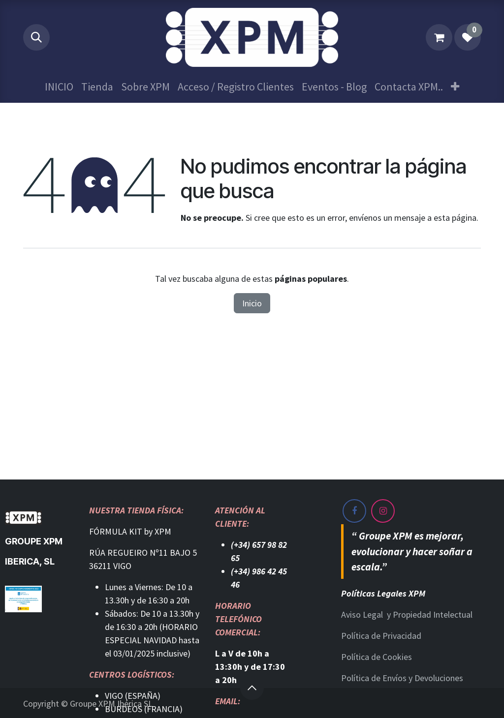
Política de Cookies (376, 656)
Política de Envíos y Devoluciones (402, 678)
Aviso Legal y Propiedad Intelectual (406, 614)
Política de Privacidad (381, 635)
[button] (36, 37)
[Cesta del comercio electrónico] (439, 37)
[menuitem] (59, 87)
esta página (455, 217)
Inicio (252, 303)
